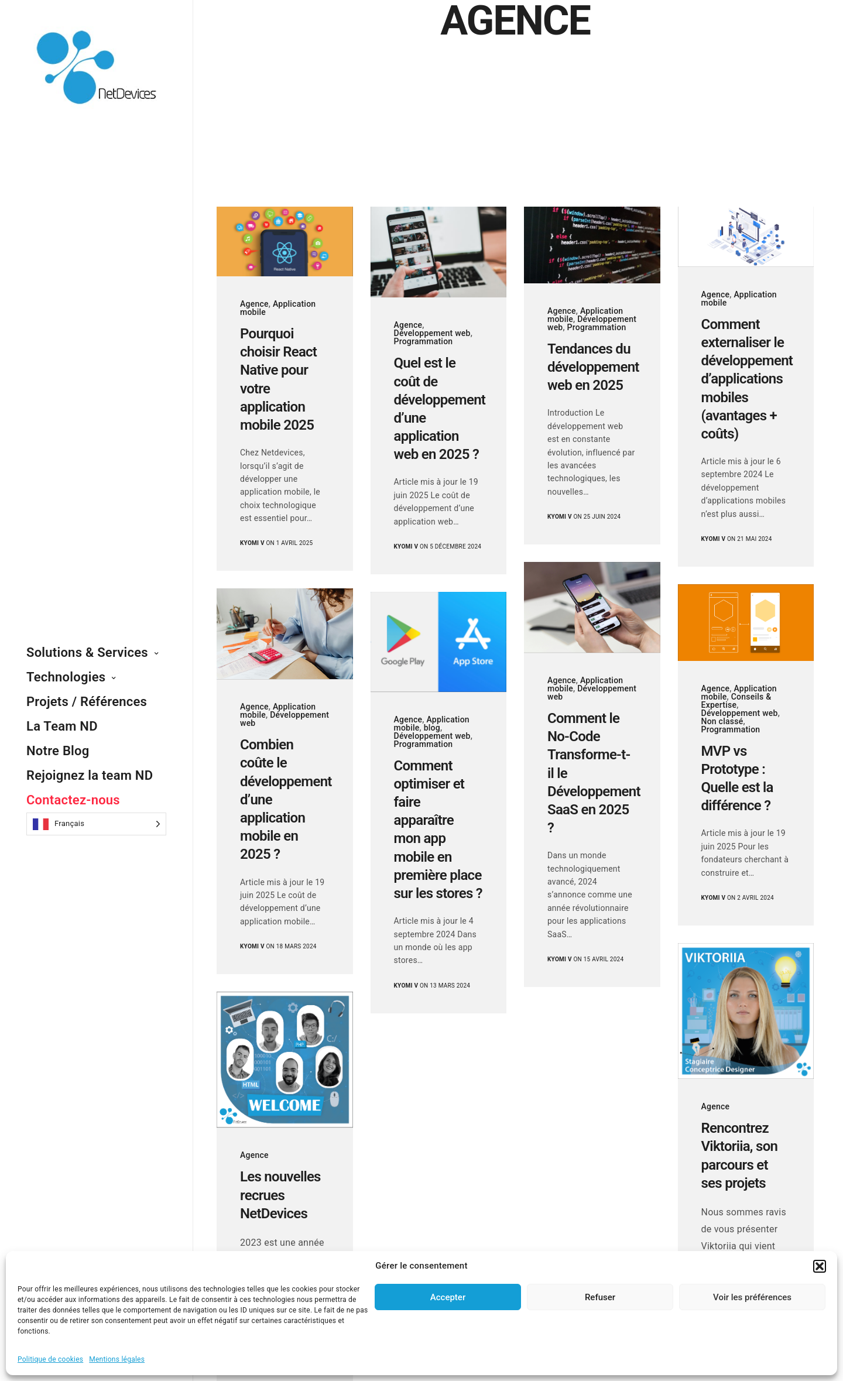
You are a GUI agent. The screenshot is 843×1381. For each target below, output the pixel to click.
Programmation (423, 341)
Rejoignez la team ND (89, 775)
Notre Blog (58, 750)
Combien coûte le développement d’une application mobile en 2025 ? (285, 799)
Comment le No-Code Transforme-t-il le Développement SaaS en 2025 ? (592, 773)
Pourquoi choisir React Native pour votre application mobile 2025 (278, 379)
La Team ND (62, 726)
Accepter (447, 1297)
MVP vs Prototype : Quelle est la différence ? (737, 778)
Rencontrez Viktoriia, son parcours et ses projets (739, 1155)
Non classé (722, 721)
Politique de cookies (50, 1359)
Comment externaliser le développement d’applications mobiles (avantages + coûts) (746, 379)
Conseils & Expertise (736, 701)
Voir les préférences (752, 1297)
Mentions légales (117, 1359)
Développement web (432, 333)
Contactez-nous (73, 800)
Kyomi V (252, 543)
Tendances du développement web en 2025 (592, 367)
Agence (254, 304)
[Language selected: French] (96, 824)
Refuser (600, 1297)
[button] (819, 1266)
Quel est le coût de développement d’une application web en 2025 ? (439, 408)
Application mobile (278, 308)
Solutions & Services (87, 652)
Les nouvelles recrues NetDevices (280, 1194)
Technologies (65, 677)
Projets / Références (86, 701)
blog (432, 727)
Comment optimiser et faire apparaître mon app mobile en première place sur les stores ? (438, 830)
